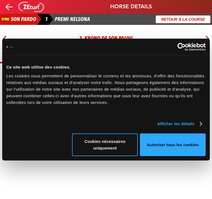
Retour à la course (183, 19)
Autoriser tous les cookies (173, 144)
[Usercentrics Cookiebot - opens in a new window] (181, 47)
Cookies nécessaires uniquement (104, 144)
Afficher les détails (175, 123)
